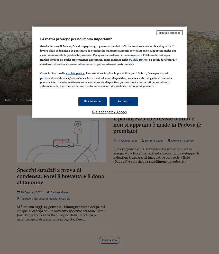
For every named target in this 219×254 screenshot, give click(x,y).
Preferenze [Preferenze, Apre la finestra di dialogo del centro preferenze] (92, 101)
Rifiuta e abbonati (169, 32)
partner (45, 77)
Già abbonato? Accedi (109, 112)
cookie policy (138, 59)
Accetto (124, 101)
